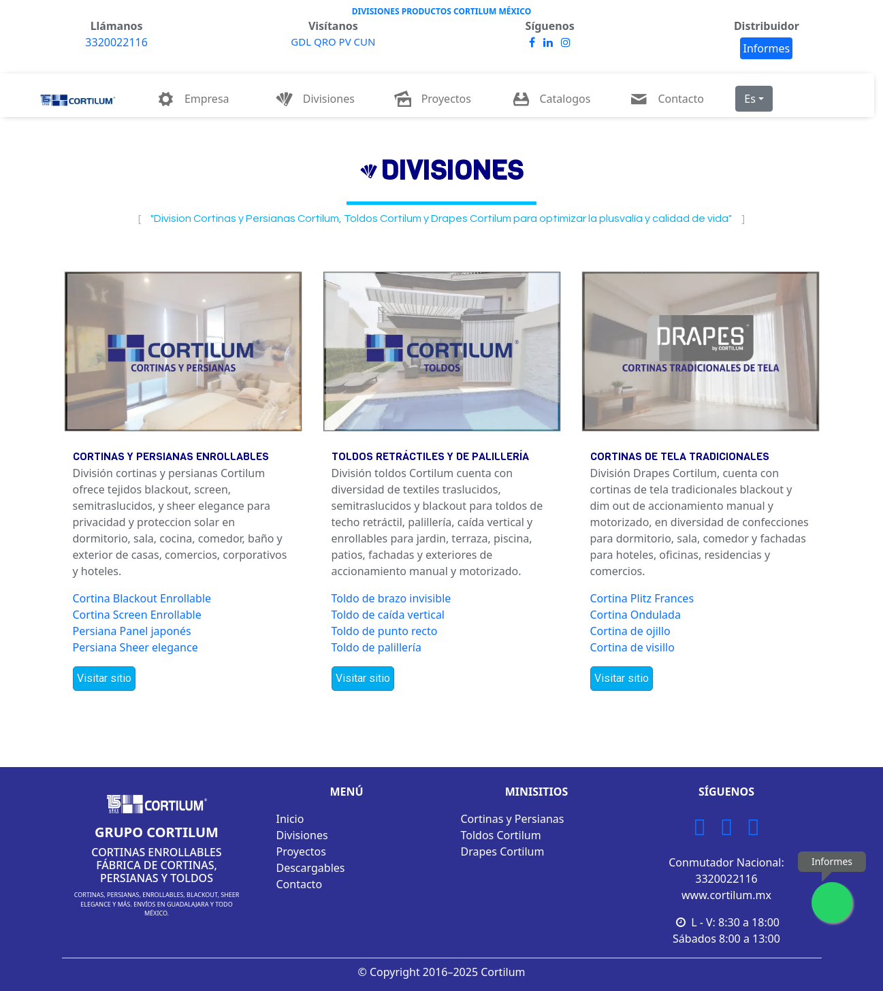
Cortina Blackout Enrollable (142, 598)
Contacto (299, 884)
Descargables (310, 867)
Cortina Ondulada (635, 614)
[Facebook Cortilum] (726, 831)
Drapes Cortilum (503, 851)
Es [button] (750, 98)
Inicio (290, 818)
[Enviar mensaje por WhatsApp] (832, 902)
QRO (326, 41)
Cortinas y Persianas (512, 818)
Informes (766, 48)
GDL (302, 41)
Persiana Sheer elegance (135, 647)
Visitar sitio (104, 678)
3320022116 (116, 42)
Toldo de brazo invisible (391, 598)
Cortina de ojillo (630, 630)
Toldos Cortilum (501, 835)
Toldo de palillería (376, 647)
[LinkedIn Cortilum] (753, 831)
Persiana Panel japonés (132, 630)
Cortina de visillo (632, 647)
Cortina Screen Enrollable (137, 614)
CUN (365, 41)
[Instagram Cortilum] (699, 831)
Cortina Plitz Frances (642, 598)
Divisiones (302, 835)
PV (346, 41)
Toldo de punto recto (385, 630)
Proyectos (301, 851)
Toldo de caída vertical (388, 614)
